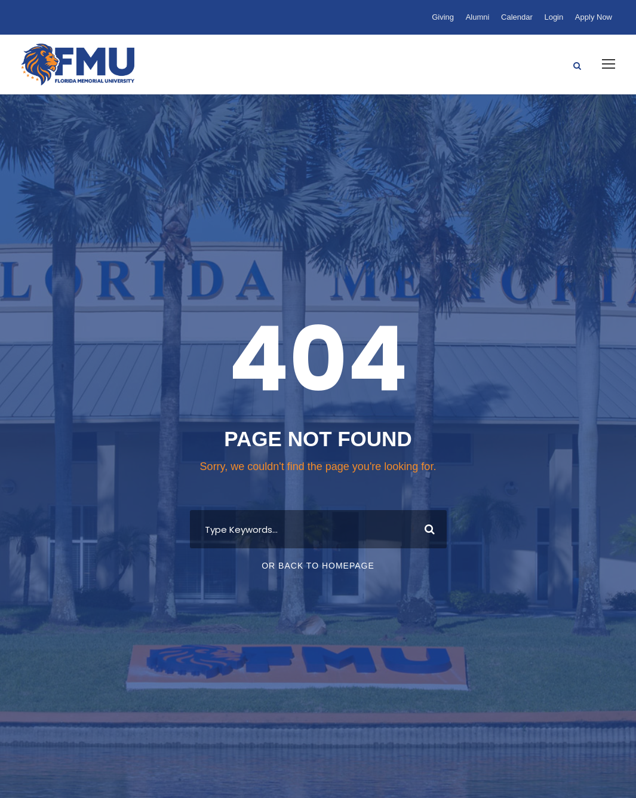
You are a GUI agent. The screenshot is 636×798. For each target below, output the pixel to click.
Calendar (517, 17)
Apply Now (593, 17)
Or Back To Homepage (318, 565)
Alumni (478, 17)
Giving (443, 17)
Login (553, 17)
